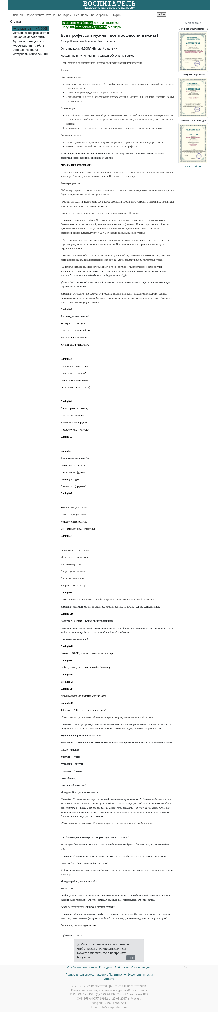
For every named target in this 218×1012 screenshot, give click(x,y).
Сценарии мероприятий (29, 37)
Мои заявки (193, 23)
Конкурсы (64, 15)
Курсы (117, 15)
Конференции (100, 15)
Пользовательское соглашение (86, 974)
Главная (17, 15)
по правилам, (121, 944)
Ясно (131, 957)
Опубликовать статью (40, 15)
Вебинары (81, 15)
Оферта (109, 979)
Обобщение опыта (25, 50)
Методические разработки (30, 33)
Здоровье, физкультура (28, 41)
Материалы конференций (30, 54)
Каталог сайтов (193, 166)
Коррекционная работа (28, 45)
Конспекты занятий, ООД (29, 28)
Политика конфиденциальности (131, 974)
